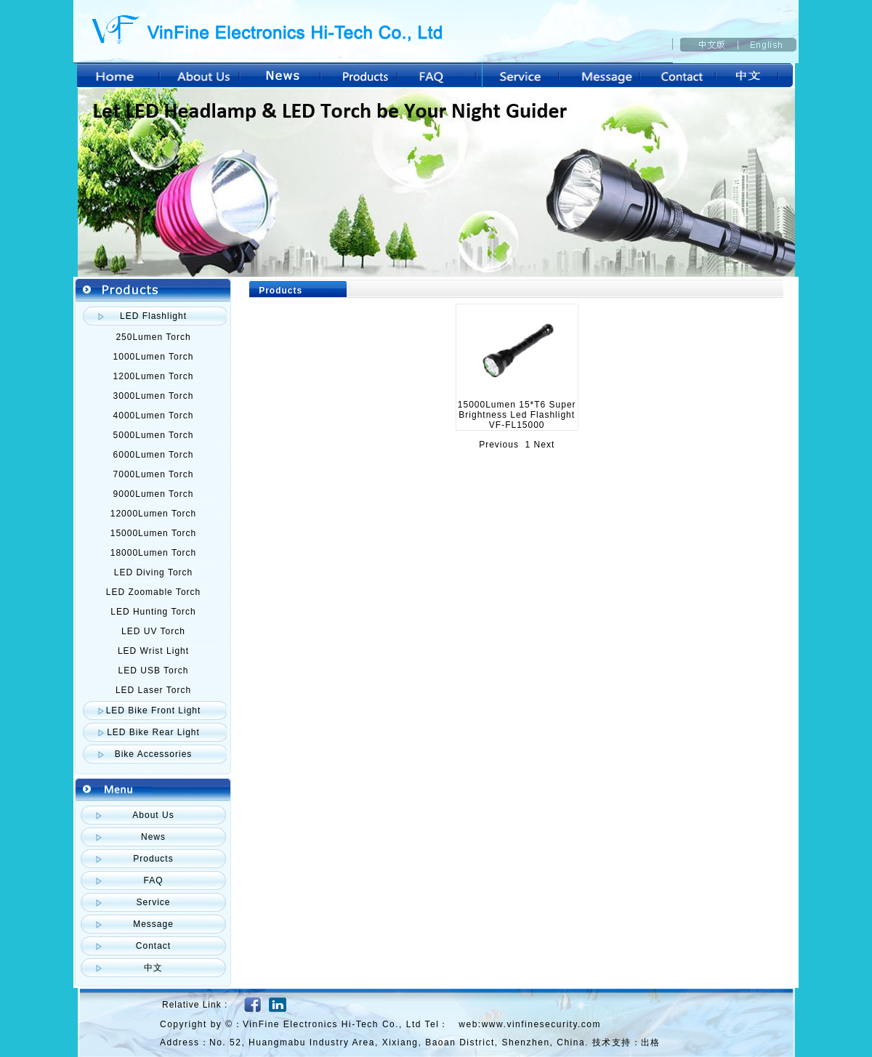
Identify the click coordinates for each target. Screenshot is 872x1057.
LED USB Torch (153, 670)
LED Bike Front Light (153, 710)
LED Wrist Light (153, 651)
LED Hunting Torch (153, 612)
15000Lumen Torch (153, 533)
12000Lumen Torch (153, 514)
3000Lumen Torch (153, 396)
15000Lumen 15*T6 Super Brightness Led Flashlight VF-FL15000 (517, 415)
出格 (650, 1042)
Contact (153, 946)
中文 (153, 968)
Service (153, 902)
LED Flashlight (153, 316)
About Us (153, 815)
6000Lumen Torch (153, 455)
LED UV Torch (153, 631)
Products (153, 859)
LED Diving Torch (153, 572)
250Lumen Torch (153, 337)
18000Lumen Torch (153, 553)
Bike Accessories (154, 754)
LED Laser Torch (153, 690)
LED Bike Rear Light (153, 732)
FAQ (153, 880)
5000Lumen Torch (153, 435)
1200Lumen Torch (153, 376)
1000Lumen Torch (153, 357)
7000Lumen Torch (153, 474)
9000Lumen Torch (153, 494)
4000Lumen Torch (153, 415)
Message (153, 924)
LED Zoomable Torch (153, 592)
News (153, 837)
